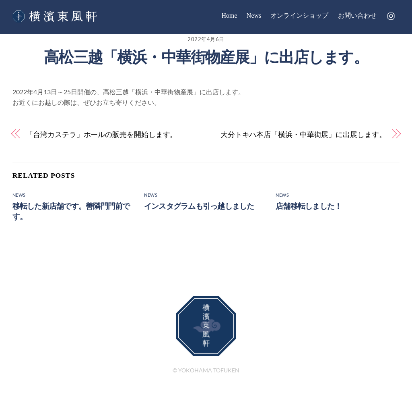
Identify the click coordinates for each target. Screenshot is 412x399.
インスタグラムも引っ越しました (199, 206)
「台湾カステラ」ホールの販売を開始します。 (101, 134)
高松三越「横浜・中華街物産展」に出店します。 (206, 57)
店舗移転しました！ (309, 206)
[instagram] (391, 14)
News (254, 15)
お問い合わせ (357, 15)
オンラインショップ (299, 15)
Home (229, 15)
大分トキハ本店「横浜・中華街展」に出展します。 (303, 134)
